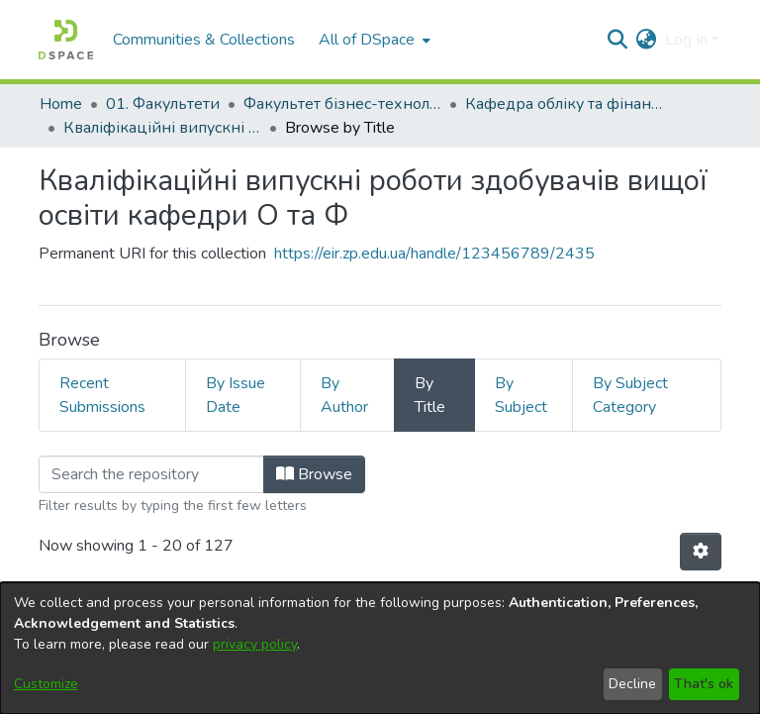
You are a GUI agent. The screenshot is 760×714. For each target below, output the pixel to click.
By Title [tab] (430, 395)
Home (61, 104)
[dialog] (380, 648)
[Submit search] (618, 39)
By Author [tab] (344, 395)
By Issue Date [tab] (235, 395)
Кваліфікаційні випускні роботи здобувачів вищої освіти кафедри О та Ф (162, 128)
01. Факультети (163, 104)
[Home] (66, 39)
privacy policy (255, 644)
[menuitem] (372, 39)
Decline (632, 683)
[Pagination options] (700, 551)
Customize (46, 683)
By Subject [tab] (521, 395)
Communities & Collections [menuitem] (204, 40)
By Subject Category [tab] (630, 395)
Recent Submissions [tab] (102, 395)
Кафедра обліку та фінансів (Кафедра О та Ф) (564, 104)
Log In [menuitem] (686, 40)
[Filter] (151, 474)
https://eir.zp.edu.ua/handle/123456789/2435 (434, 253)
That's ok (703, 683)
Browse (314, 474)
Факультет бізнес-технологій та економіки (342, 104)
